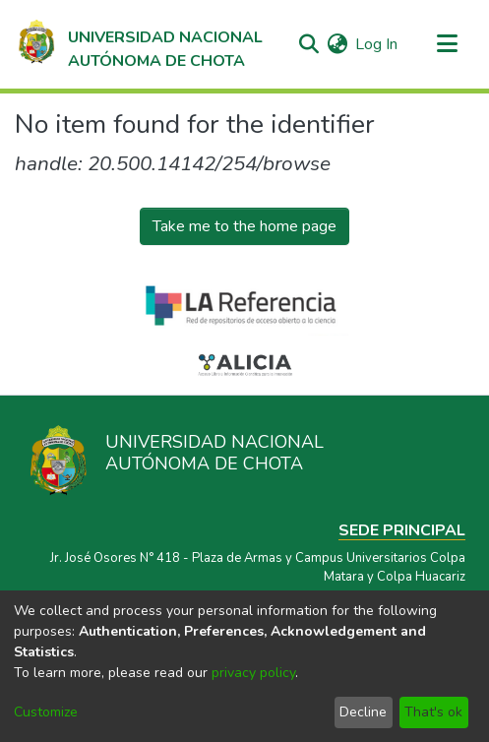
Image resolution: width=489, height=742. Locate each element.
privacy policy (253, 672)
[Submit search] (308, 44)
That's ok (433, 712)
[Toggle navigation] (446, 44)
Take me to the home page (244, 226)
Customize (46, 712)
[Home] (139, 44)
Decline (363, 712)
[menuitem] (337, 44)
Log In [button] (377, 44)
